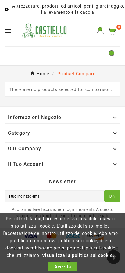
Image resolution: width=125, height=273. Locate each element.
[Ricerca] (54, 53)
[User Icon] (100, 30)
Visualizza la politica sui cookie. (78, 255)
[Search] (112, 53)
